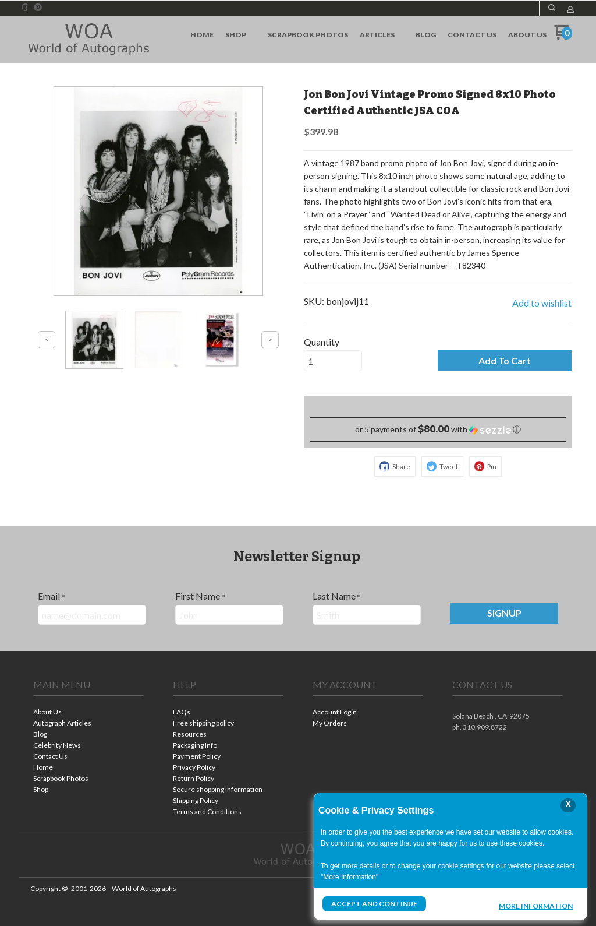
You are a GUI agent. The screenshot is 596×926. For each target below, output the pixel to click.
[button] (551, 8)
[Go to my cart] (563, 36)
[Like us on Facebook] (26, 7)
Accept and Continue (374, 903)
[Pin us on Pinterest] (38, 7)
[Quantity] (333, 360)
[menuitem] (202, 35)
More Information (536, 905)
